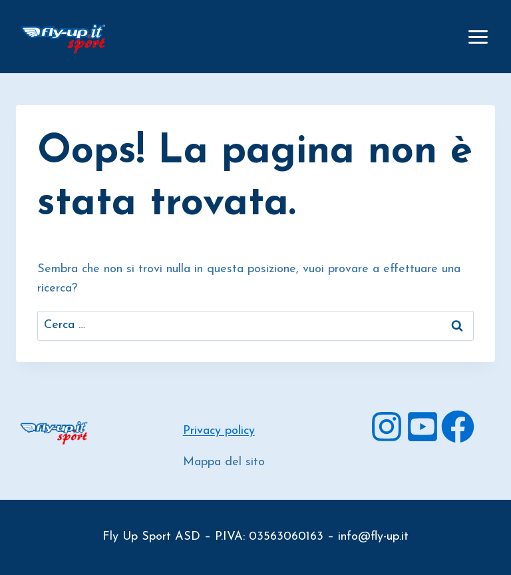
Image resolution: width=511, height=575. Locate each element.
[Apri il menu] (477, 36)
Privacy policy (219, 431)
